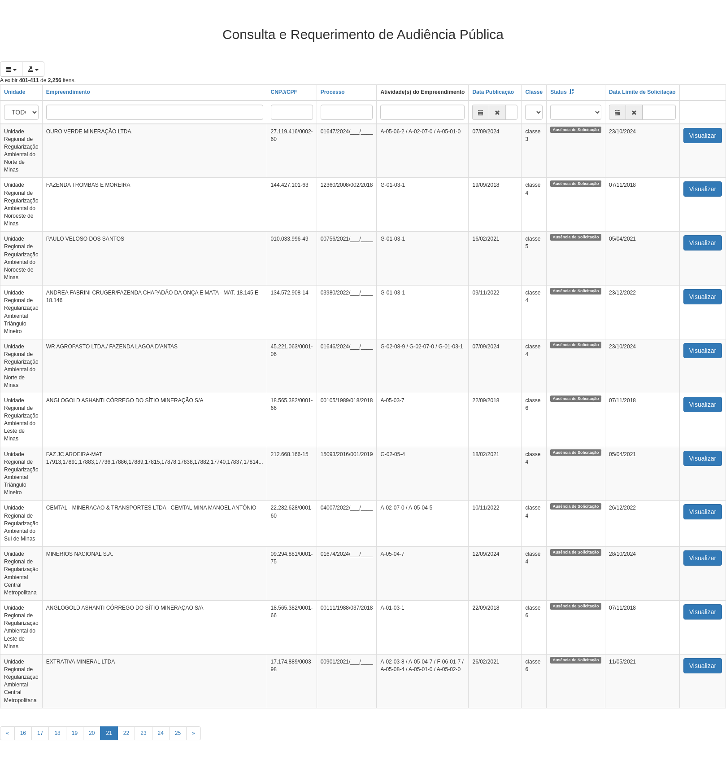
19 (75, 733)
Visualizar (702, 135)
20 (92, 733)
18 (57, 733)
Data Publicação (493, 92)
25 (178, 733)
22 (126, 733)
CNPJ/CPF (284, 92)
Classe (534, 92)
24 (161, 733)
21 (109, 733)
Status (558, 92)
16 (23, 733)
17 (40, 733)
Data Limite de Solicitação (642, 92)
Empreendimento (68, 92)
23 (143, 733)
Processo (333, 92)
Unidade (14, 92)
